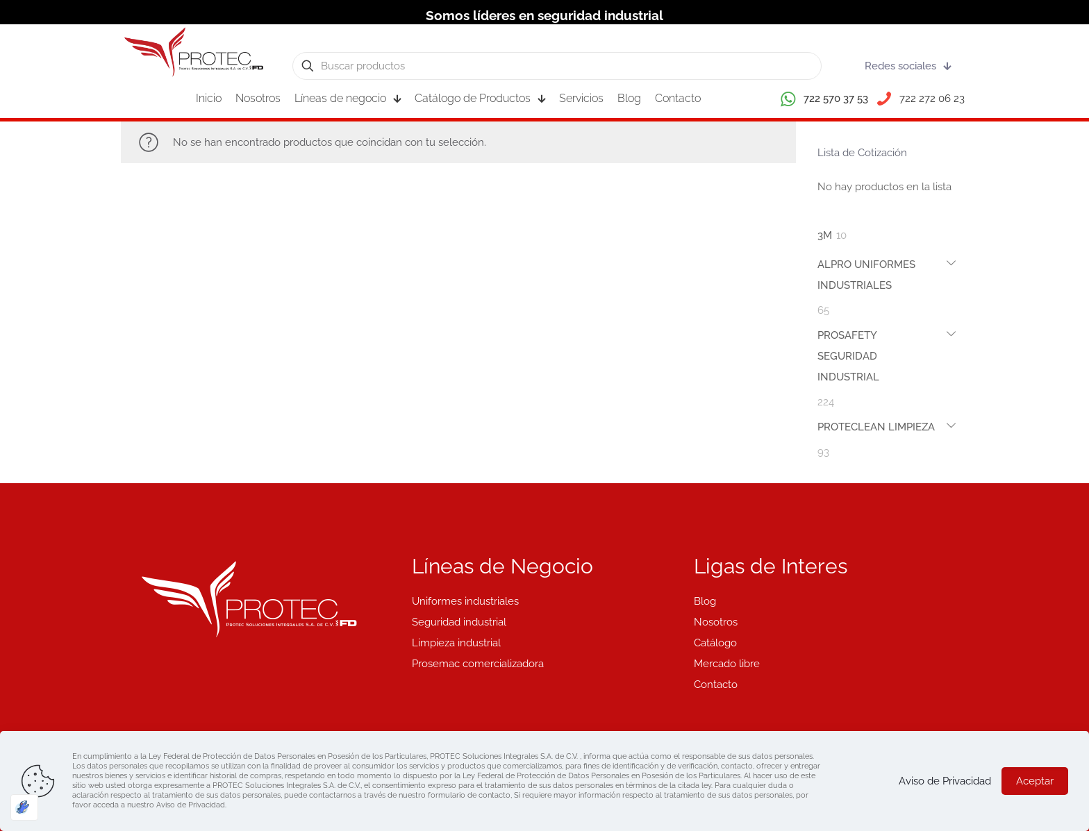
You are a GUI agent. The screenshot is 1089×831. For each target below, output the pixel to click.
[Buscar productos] (557, 66)
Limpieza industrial (456, 643)
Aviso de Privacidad (945, 781)
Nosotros (716, 622)
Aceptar (1035, 781)
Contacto (716, 684)
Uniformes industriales (465, 601)
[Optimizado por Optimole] (24, 807)
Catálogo (715, 643)
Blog (705, 601)
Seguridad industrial (459, 622)
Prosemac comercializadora (478, 663)
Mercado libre (727, 663)
